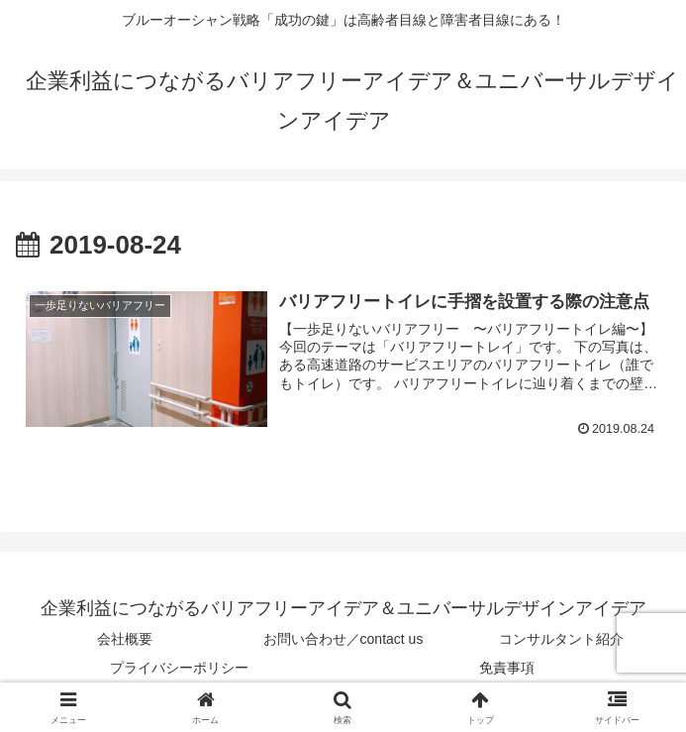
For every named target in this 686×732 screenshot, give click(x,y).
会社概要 (124, 639)
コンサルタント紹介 (561, 639)
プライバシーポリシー (179, 668)
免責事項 (507, 668)
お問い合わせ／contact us (343, 639)
